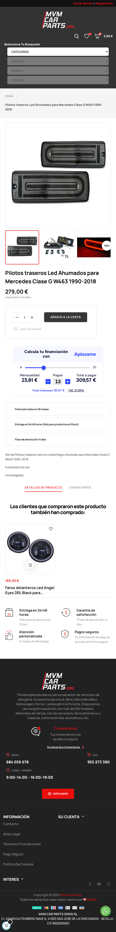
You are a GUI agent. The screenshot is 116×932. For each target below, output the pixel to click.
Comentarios (80, 487)
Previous (9, 245)
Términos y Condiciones (22, 844)
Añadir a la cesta (65, 317)
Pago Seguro (13, 854)
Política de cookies (18, 864)
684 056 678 (17, 761)
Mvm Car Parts (71, 895)
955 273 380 (98, 761)
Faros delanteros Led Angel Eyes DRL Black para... (29, 590)
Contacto (11, 824)
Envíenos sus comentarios (63, 747)
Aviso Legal (11, 834)
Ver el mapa (60, 793)
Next (107, 245)
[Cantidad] (24, 317)
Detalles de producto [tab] (43, 487)
